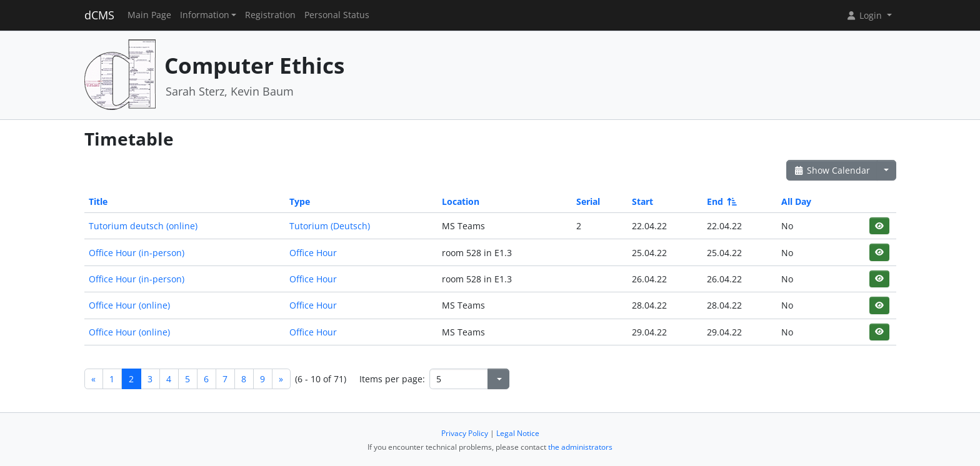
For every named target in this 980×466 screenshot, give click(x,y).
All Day (796, 201)
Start (642, 201)
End (721, 201)
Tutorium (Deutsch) (329, 226)
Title (98, 201)
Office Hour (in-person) (136, 253)
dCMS (99, 14)
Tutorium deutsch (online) (143, 226)
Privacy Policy (464, 433)
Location (460, 201)
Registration (270, 15)
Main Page (149, 15)
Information (204, 15)
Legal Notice (517, 433)
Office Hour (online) (129, 305)
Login (865, 15)
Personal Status (336, 15)
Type (299, 201)
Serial (588, 201)
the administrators (580, 447)
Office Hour (313, 253)
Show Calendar (832, 170)
